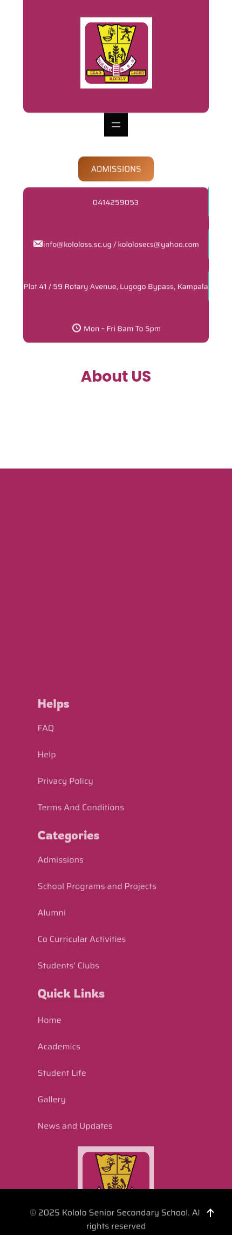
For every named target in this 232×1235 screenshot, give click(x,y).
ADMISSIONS (116, 155)
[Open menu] (116, 111)
